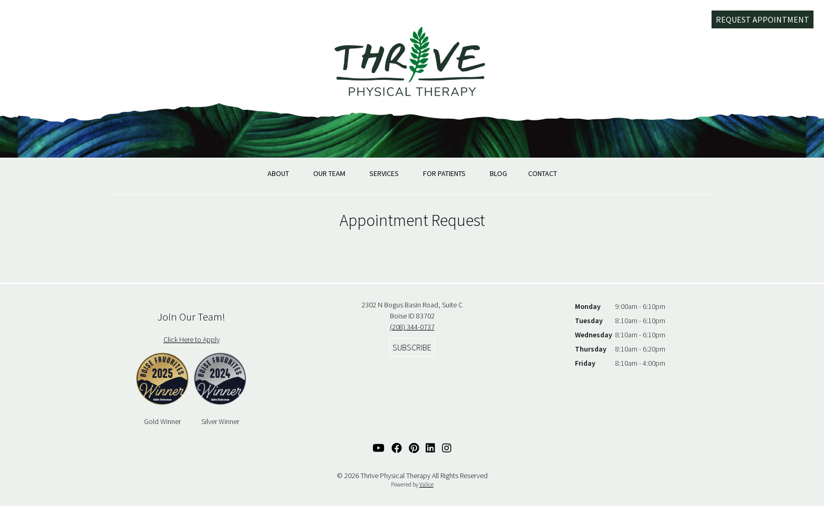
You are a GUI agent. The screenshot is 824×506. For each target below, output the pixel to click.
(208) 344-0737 (412, 327)
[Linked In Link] (430, 448)
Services (384, 173)
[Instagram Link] (446, 448)
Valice (426, 484)
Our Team (329, 173)
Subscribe (412, 347)
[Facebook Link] (397, 448)
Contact (542, 173)
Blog (498, 173)
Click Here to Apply (191, 339)
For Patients (444, 173)
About (278, 173)
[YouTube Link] (379, 448)
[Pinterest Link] (414, 448)
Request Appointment (762, 19)
